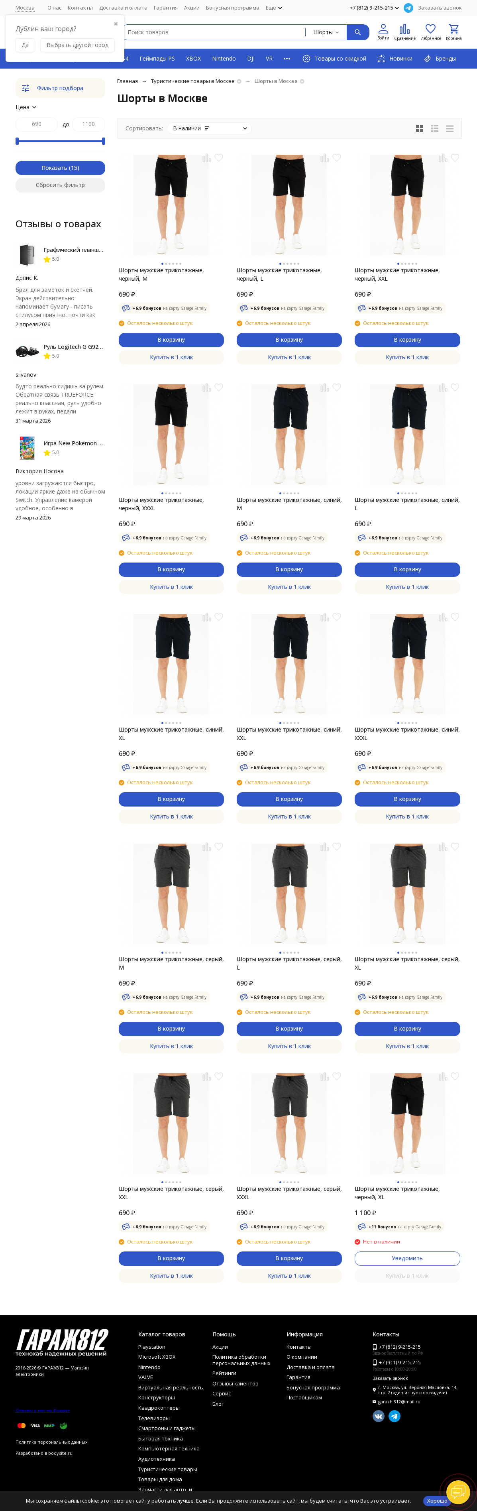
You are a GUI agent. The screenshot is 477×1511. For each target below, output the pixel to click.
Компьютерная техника (169, 1448)
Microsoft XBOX (157, 1356)
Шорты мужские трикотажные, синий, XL (171, 734)
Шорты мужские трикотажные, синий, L (407, 504)
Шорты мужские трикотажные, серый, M (171, 963)
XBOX (193, 58)
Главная (127, 81)
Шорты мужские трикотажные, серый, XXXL (289, 1193)
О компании (302, 1356)
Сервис (221, 1393)
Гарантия (166, 7)
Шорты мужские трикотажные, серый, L (289, 963)
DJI (251, 58)
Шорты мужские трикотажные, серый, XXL (171, 1193)
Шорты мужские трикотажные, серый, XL (407, 963)
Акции (192, 7)
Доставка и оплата (123, 7)
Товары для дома (160, 1479)
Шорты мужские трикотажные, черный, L (279, 274)
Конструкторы (156, 1397)
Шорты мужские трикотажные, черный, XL (397, 1193)
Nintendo (224, 58)
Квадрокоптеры (159, 1407)
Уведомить (407, 1258)
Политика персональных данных (52, 1442)
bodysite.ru (60, 1453)
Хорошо (437, 1500)
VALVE (145, 1377)
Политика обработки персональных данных (241, 1360)
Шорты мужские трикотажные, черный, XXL (397, 274)
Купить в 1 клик (171, 357)
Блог (218, 1403)
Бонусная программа (232, 7)
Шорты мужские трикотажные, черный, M (161, 274)
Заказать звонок (440, 7)
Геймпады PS (157, 58)
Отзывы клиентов (235, 1383)
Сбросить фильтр (60, 185)
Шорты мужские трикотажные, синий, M (289, 504)
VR (269, 58)
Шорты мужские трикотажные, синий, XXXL (407, 734)
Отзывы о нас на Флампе (43, 1410)
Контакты (80, 7)
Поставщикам (304, 1397)
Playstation (151, 1346)
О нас (54, 7)
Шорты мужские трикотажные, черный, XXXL (161, 504)
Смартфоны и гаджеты (167, 1428)
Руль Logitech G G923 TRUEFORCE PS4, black (103, 346)
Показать (54, 167)
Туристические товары (167, 1469)
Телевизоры (154, 1418)
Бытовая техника (160, 1438)
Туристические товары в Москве (193, 81)
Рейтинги (224, 1373)
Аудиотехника (156, 1458)
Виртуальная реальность (170, 1387)
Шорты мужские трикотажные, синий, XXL (289, 734)
